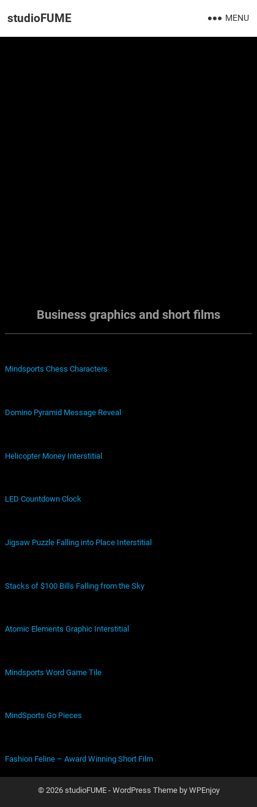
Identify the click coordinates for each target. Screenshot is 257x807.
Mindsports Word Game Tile (53, 672)
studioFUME (39, 18)
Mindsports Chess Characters (56, 368)
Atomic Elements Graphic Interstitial (67, 628)
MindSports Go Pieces (43, 715)
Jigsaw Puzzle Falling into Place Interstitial (78, 542)
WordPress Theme (145, 790)
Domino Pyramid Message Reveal (63, 412)
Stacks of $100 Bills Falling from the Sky (74, 586)
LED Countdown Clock (43, 498)
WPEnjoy (204, 790)
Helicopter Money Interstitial (53, 456)
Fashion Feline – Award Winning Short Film (79, 758)
